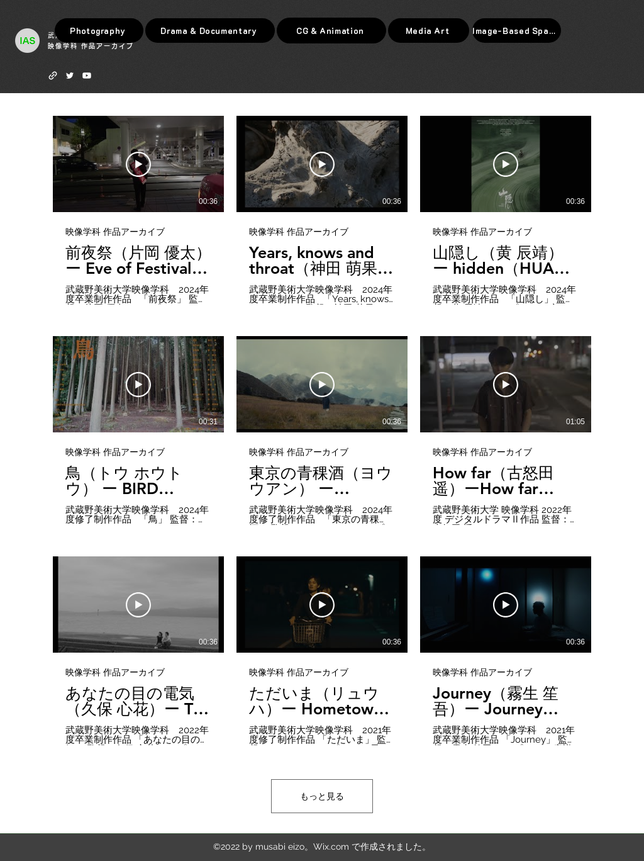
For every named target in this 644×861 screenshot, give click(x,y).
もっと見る (322, 796)
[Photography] (99, 30)
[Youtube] (87, 75)
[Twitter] (70, 75)
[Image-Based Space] (516, 30)
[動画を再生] (138, 164)
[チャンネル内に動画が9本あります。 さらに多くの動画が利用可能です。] (322, 430)
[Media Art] (428, 30)
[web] (53, 75)
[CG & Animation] (331, 30)
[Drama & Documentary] (210, 30)
